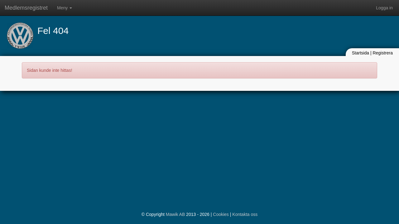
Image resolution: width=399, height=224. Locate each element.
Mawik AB (175, 214)
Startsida (360, 52)
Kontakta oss (244, 214)
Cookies (221, 214)
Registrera (383, 52)
